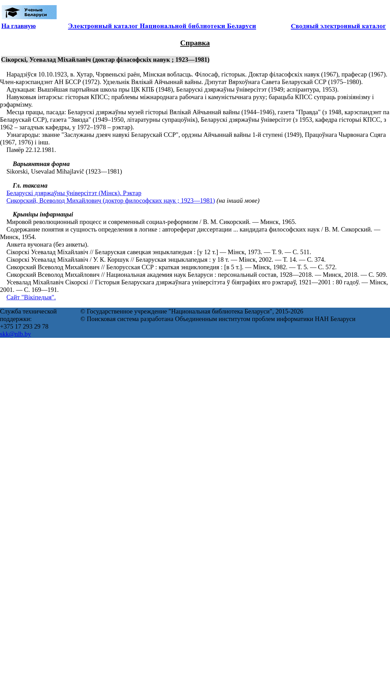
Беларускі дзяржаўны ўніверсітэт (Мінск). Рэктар (74, 193)
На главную (18, 25)
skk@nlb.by (15, 333)
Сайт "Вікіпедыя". (31, 297)
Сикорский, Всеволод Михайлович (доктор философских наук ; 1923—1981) (111, 200)
